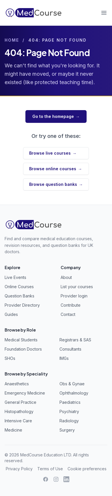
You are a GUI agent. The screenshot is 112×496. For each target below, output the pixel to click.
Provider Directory (22, 305)
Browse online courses (55, 169)
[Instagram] (56, 479)
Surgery (67, 429)
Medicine (13, 429)
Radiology (69, 420)
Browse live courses (52, 153)
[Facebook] (45, 479)
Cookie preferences (87, 468)
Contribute (71, 305)
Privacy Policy (19, 468)
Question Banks (19, 295)
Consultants (70, 349)
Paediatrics (70, 402)
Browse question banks (56, 184)
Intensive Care (18, 420)
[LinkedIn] (66, 479)
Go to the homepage (56, 116)
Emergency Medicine (25, 392)
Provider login (74, 295)
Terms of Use (50, 468)
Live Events (15, 277)
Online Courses (19, 286)
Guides (11, 314)
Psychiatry (69, 411)
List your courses (77, 286)
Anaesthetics (17, 383)
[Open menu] (103, 12)
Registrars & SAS (75, 339)
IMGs (64, 358)
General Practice (20, 402)
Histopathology (19, 411)
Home (12, 40)
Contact (68, 314)
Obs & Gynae (72, 383)
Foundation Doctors (23, 349)
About (66, 277)
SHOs (10, 358)
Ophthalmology (73, 392)
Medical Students (21, 339)
